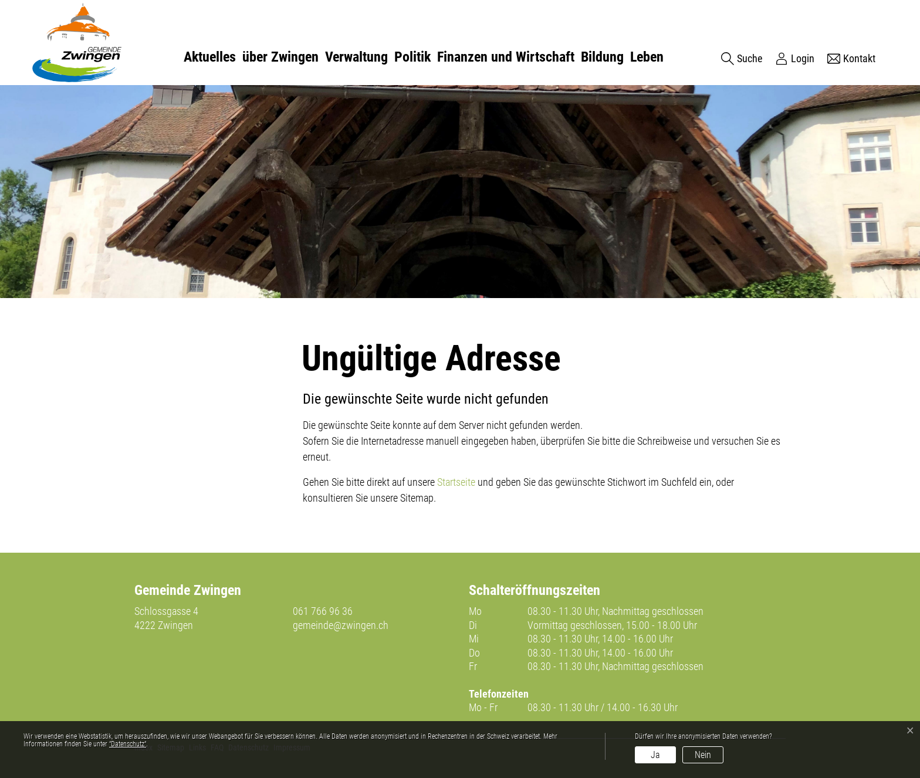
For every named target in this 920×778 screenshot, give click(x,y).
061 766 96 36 (323, 611)
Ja (655, 754)
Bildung (602, 57)
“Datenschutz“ (127, 744)
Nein (703, 754)
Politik (412, 57)
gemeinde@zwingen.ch (340, 625)
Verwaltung (356, 57)
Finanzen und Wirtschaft (505, 57)
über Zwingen (280, 57)
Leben (647, 57)
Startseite (456, 482)
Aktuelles (210, 57)
